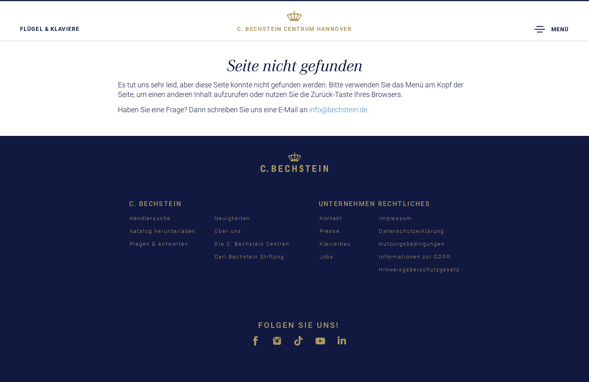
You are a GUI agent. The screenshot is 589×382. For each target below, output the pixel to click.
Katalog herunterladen (163, 231)
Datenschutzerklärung (411, 231)
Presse (330, 231)
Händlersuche (150, 218)
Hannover (294, 29)
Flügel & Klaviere (49, 29)
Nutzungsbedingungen (412, 244)
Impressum (396, 218)
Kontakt (331, 218)
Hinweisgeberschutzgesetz (419, 270)
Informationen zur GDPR (415, 257)
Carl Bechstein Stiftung (249, 257)
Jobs (327, 257)
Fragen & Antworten (159, 244)
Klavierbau (335, 244)
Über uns (228, 231)
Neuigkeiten (232, 218)
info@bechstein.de (338, 109)
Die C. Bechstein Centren (252, 244)
